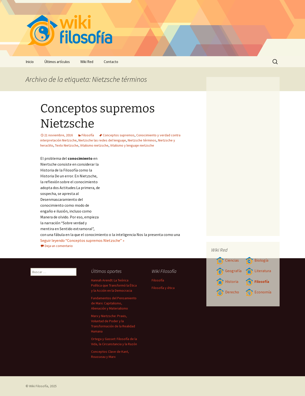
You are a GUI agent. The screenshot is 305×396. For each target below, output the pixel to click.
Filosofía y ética (163, 288)
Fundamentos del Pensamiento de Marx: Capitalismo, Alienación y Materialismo (114, 303)
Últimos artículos (57, 61)
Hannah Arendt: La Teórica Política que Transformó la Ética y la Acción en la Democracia (114, 285)
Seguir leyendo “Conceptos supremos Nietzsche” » (82, 240)
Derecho (227, 292)
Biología (256, 260)
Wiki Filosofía (38, 386)
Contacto (111, 61)
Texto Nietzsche (66, 145)
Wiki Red (86, 61)
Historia (227, 281)
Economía (258, 292)
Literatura (258, 270)
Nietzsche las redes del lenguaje (102, 140)
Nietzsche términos (142, 140)
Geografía (229, 270)
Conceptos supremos (119, 135)
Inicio (30, 61)
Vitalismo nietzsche (94, 145)
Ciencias (227, 260)
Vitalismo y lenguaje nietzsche (132, 145)
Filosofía (88, 135)
